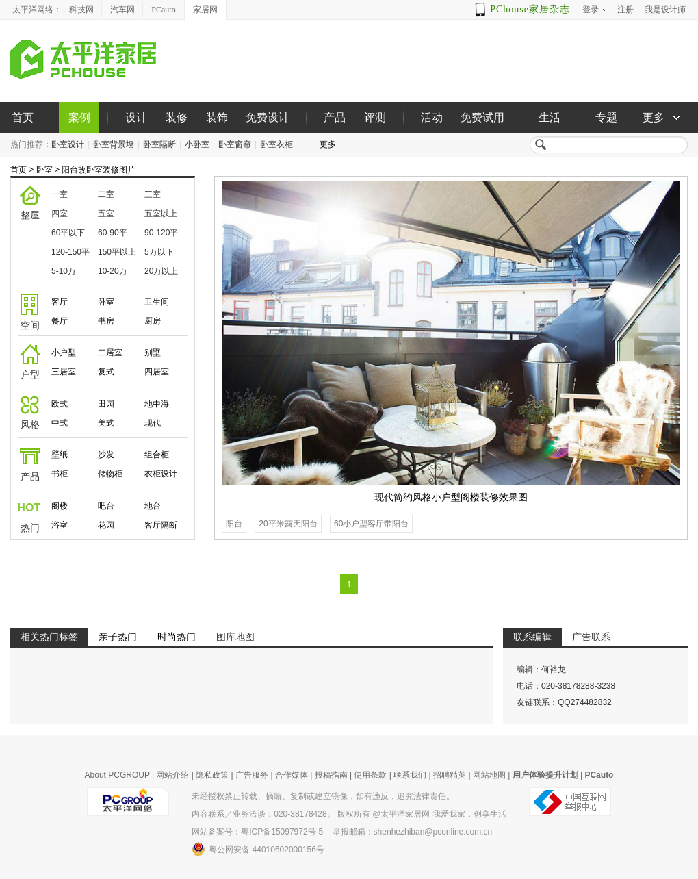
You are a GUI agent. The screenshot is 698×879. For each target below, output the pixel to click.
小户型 (63, 352)
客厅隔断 (160, 525)
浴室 (59, 525)
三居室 (63, 372)
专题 (606, 117)
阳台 (234, 523)
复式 (106, 372)
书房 (106, 321)
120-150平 (70, 252)
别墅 (152, 352)
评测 (375, 117)
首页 (23, 117)
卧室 (44, 170)
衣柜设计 (160, 474)
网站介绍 (172, 775)
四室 (59, 213)
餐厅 (59, 321)
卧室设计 (67, 144)
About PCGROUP (117, 775)
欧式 (59, 404)
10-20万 (112, 271)
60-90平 (112, 233)
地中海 (156, 404)
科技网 (81, 9)
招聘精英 (449, 775)
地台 (152, 506)
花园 (106, 525)
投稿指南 (331, 775)
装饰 (217, 117)
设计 (136, 117)
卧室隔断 (159, 144)
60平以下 (68, 233)
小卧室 (197, 144)
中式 (59, 423)
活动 (432, 117)
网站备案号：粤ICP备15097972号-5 (257, 832)
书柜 (59, 474)
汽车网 (122, 9)
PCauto (163, 9)
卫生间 (156, 302)
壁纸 (59, 454)
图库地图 (235, 636)
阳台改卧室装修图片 (98, 170)
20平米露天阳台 (288, 523)
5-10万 (63, 271)
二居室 (110, 352)
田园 (106, 404)
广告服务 (251, 775)
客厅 (59, 302)
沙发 (106, 454)
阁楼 (59, 506)
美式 (106, 423)
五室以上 (160, 213)
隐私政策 (212, 775)
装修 (177, 117)
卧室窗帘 (234, 144)
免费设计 (267, 117)
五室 (106, 213)
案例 (79, 117)
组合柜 (156, 454)
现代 (152, 423)
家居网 (205, 9)
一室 (59, 194)
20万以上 (161, 271)
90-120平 (161, 233)
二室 (106, 194)
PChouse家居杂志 (530, 9)
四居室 (156, 372)
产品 (335, 117)
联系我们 (409, 775)
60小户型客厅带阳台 (371, 523)
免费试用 (482, 117)
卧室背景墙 (113, 144)
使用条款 (370, 775)
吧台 (106, 506)
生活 (549, 117)
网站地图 (489, 775)
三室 (152, 194)
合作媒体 (291, 775)
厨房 (152, 321)
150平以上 (117, 252)
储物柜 (110, 474)
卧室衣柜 (276, 144)
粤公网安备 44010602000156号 (258, 849)
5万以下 (159, 252)
